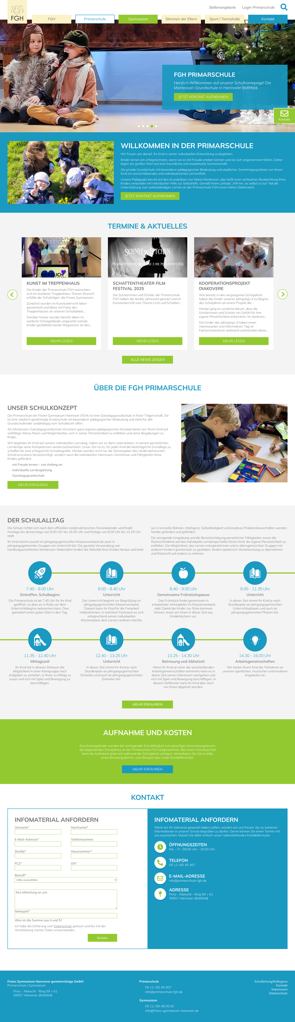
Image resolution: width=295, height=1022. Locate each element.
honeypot (22, 911)
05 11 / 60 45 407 (182, 865)
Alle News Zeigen (148, 359)
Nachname (79, 827)
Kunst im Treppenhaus (53, 283)
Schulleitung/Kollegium (271, 981)
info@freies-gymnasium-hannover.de (172, 1011)
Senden (102, 938)
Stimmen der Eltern (181, 19)
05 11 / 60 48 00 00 (159, 1006)
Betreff (22, 875)
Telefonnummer (82, 839)
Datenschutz (63, 926)
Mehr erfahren (33, 485)
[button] (139, 126)
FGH (51, 19)
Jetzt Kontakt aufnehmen (203, 97)
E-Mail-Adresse (27, 839)
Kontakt (268, 19)
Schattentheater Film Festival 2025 (139, 285)
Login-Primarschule (258, 7)
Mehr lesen (73, 341)
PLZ (22, 863)
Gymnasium (138, 19)
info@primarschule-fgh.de (187, 880)
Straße (22, 851)
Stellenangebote (222, 7)
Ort (78, 863)
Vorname (22, 827)
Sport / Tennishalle (224, 19)
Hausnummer (81, 851)
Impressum (279, 989)
